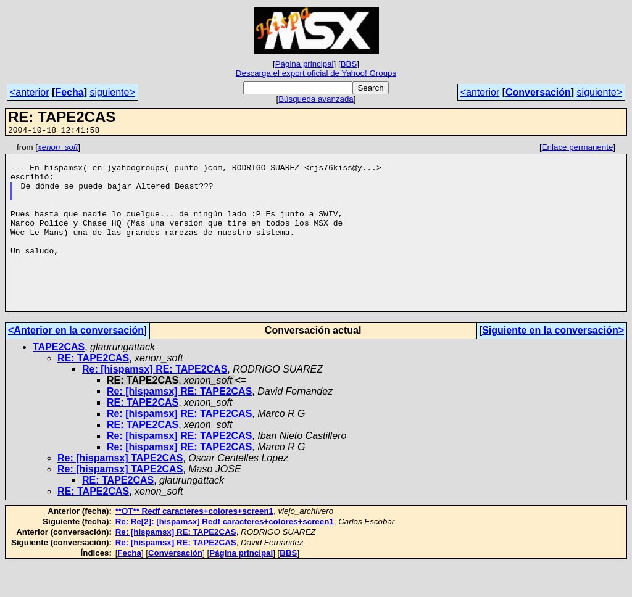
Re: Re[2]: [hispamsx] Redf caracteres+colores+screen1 (224, 554)
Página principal (304, 63)
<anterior (29, 92)
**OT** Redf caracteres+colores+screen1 (194, 544)
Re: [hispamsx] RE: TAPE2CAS (154, 402)
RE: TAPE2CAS (93, 391)
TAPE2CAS (59, 380)
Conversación (538, 92)
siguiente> (112, 92)
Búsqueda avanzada (316, 99)
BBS (349, 63)
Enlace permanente (577, 149)
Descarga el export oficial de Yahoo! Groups (316, 73)
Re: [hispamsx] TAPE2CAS (120, 491)
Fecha (69, 92)
